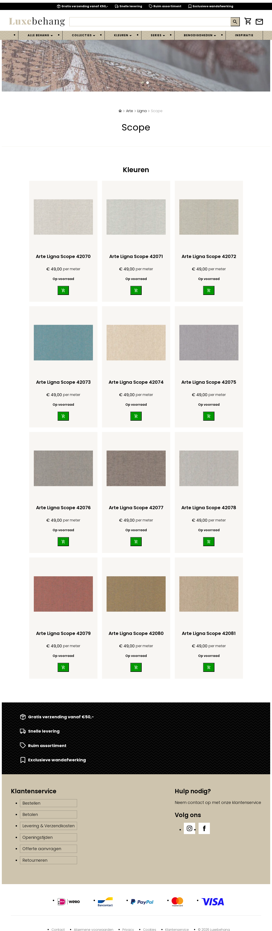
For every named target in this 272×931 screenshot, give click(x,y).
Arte (129, 111)
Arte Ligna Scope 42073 (63, 382)
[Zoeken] (150, 21)
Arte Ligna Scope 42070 (63, 256)
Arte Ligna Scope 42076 (63, 507)
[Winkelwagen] (247, 22)
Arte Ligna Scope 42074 (136, 382)
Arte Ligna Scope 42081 (209, 633)
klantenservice (246, 802)
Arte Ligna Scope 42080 (136, 633)
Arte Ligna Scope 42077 (136, 507)
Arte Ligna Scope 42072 (209, 256)
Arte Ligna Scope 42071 (136, 256)
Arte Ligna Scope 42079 (63, 633)
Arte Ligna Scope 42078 (208, 507)
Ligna (142, 111)
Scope (157, 111)
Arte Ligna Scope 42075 (208, 382)
